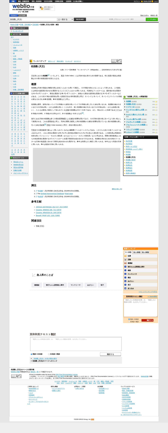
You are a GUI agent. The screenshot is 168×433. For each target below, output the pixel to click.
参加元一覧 (154, 15)
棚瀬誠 (36, 285)
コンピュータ (17, 45)
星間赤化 (51, 121)
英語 (62, 76)
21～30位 (145, 252)
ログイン (137, 1)
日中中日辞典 (48, 1)
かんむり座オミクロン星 (135, 114)
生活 (14, 67)
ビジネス (16, 39)
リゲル (117, 110)
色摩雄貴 (129, 171)
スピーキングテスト (20, 173)
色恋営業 (129, 141)
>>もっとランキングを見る (148, 292)
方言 (14, 87)
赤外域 (70, 133)
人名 (14, 84)
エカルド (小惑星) (132, 132)
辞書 (13, 1)
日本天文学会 (58, 191)
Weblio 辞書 (147, 1)
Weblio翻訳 (125, 395)
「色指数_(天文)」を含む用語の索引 (44, 358)
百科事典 (35, 24)
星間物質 (62, 119)
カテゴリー (77, 61)
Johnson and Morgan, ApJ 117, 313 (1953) (52, 207)
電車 (14, 48)
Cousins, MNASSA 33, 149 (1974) (48, 213)
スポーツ (16, 75)
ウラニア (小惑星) (132, 129)
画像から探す (56, 390)
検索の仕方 (32, 390)
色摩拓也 (129, 165)
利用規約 (31, 395)
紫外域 (108, 91)
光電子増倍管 (69, 139)
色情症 (128, 152)
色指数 (40, 191)
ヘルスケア (17, 70)
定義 (129, 259)
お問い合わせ (79, 388)
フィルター (64, 88)
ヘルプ (156, 1)
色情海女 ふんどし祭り (134, 149)
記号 (13, 154)
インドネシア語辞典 (128, 403)
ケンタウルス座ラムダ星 (135, 110)
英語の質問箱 (18, 167)
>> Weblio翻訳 (152, 296)
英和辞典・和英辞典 (128, 393)
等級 (44, 88)
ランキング (68, 61)
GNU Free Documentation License (66, 374)
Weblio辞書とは (33, 388)
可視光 (33, 130)
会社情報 (101, 390)
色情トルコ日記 (131, 146)
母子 (102, 285)
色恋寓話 (129, 144)
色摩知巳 (129, 168)
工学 (14, 56)
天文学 (33, 76)
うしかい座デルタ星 (133, 119)
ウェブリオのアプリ (58, 388)
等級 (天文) (40, 226)
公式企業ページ (104, 388)
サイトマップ (33, 399)
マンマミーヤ (75, 285)
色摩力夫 (129, 162)
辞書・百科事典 (25, 24)
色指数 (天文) (131, 104)
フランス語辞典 (127, 401)
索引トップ (51, 61)
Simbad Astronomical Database (52, 194)
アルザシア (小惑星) (133, 122)
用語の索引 (60, 61)
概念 (129, 277)
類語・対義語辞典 (23, 1)
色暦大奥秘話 (131, 173)
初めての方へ (144, 15)
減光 (72, 119)
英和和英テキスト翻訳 (43, 334)
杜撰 (129, 256)
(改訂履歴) (61, 376)
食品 (14, 81)
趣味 (14, 73)
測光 (118, 88)
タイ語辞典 (125, 406)
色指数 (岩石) (131, 160)
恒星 (109, 76)
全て (12, 37)
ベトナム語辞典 (127, 408)
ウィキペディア (39, 61)
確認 (129, 270)
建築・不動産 (17, 59)
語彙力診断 (17, 170)
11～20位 (136, 252)
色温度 (43, 141)
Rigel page (69, 194)
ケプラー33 (130, 107)
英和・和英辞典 (37, 1)
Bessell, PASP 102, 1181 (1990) (48, 215)
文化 (14, 64)
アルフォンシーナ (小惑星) (136, 125)
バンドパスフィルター (67, 91)
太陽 (67, 110)
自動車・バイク (18, 50)
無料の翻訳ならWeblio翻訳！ (48, 8)
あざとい (90, 285)
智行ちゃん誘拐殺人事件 (55, 285)
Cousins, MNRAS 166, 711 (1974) (48, 210)
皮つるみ (131, 288)
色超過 (40, 196)
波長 (41, 91)
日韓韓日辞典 (59, 1)
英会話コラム (18, 162)
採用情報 (101, 393)
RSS (92, 419)
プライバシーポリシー (36, 397)
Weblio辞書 (144, 376)
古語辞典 (68, 1)
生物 (14, 78)
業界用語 (16, 42)
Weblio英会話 (18, 165)
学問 (14, 62)
